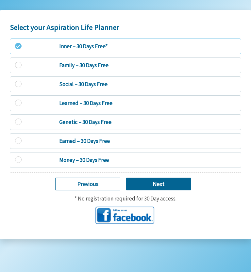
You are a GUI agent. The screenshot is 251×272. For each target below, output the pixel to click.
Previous (87, 184)
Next (158, 184)
